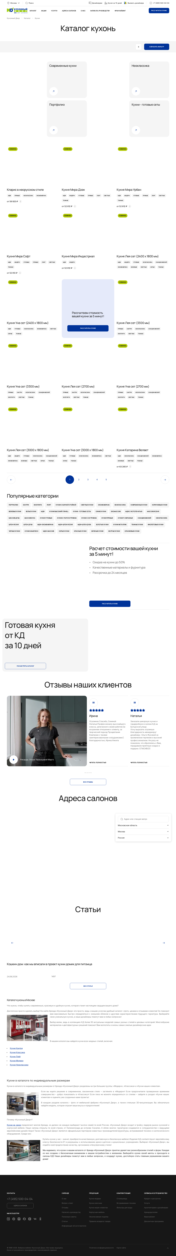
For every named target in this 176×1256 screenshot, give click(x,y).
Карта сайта (121, 1248)
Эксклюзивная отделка (98, 1217)
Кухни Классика (17, 1052)
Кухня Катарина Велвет (132, 450)
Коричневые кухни (159, 505)
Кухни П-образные (125, 518)
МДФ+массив (48, 531)
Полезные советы (69, 1217)
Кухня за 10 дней (115, 3)
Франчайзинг (120, 11)
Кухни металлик (120, 525)
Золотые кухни (102, 525)
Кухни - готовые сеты (82, 511)
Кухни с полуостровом (67, 518)
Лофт (49, 505)
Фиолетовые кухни (155, 525)
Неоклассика (120, 505)
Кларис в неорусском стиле (25, 190)
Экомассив (116, 511)
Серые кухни (64, 531)
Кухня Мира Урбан (129, 190)
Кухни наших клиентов (98, 1208)
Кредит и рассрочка (152, 1199)
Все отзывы (88, 782)
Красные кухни (80, 531)
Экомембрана (104, 505)
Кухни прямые (107, 518)
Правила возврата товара (99, 1221)
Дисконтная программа (154, 1221)
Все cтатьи (88, 986)
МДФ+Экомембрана (45, 525)
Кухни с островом (89, 518)
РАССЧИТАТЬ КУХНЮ (110, 604)
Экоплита (38, 505)
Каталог (33, 11)
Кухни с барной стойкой (66, 505)
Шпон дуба (27, 525)
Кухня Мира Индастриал (78, 256)
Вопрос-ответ (67, 1203)
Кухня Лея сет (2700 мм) (78, 386)
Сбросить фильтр (156, 47)
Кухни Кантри (16, 1048)
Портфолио (13, 505)
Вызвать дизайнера (136, 3)
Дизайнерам (97, 3)
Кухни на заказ (14, 1125)
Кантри (26, 505)
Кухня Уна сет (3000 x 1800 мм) (83, 450)
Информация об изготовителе (74, 1226)
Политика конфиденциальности (101, 1248)
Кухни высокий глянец (58, 511)
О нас (83, 11)
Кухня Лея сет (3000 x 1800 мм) (28, 450)
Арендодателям (150, 1212)
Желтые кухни (114, 531)
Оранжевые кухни (132, 531)
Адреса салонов (69, 11)
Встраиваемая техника (126, 1203)
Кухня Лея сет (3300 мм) (133, 323)
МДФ (42, 511)
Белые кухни (31, 511)
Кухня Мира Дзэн (73, 190)
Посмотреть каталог (25, 666)
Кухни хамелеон (31, 531)
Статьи (65, 1221)
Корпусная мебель (97, 1212)
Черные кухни (14, 531)
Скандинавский (144, 518)
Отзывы (65, 1208)
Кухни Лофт (15, 1056)
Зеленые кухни (97, 531)
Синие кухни (101, 511)
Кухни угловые (46, 518)
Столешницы (122, 1199)
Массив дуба (14, 518)
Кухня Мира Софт (18, 256)
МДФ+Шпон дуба (84, 525)
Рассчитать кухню (159, 10)
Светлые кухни (87, 505)
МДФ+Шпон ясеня (65, 525)
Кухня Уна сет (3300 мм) (23, 386)
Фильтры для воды (124, 1208)
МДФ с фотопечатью (133, 511)
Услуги (54, 11)
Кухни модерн (95, 1199)
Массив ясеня (153, 511)
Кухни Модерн (16, 1060)
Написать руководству (100, 11)
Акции (43, 11)
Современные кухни (139, 505)
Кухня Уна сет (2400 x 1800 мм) (28, 323)
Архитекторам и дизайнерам (156, 1208)
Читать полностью (97, 762)
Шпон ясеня (14, 525)
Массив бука (29, 518)
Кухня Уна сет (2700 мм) (133, 386)
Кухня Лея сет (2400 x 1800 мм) (138, 256)
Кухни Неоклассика (19, 1065)
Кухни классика (95, 1203)
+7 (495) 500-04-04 (161, 3)
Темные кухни (137, 525)
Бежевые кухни (15, 511)
